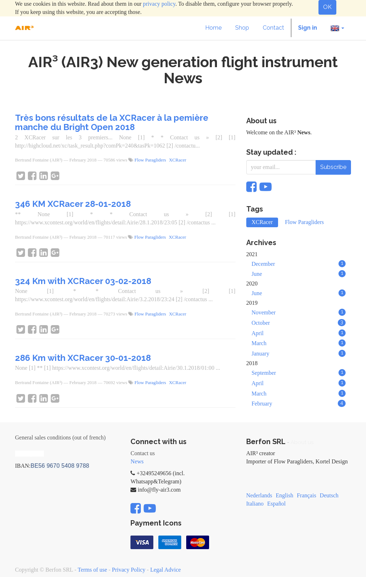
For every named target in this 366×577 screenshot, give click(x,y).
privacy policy (159, 4)
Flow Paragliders (150, 160)
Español (276, 504)
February (299, 403)
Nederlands (259, 495)
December (299, 263)
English (284, 495)
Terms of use (92, 570)
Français (306, 495)
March (299, 343)
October (299, 322)
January (299, 353)
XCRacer (177, 160)
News (136, 461)
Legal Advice (165, 570)
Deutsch (329, 495)
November (299, 312)
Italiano (255, 504)
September (299, 372)
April (299, 333)
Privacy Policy (128, 570)
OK (327, 7)
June (299, 273)
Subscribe (333, 167)
